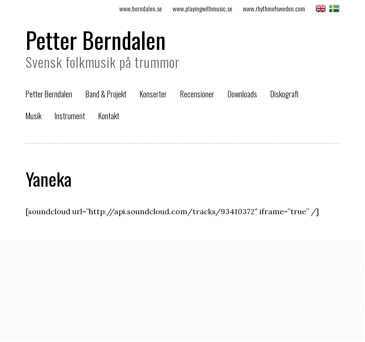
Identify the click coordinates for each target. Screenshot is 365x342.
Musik (33, 116)
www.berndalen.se (140, 8)
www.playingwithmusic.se (202, 8)
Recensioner (197, 94)
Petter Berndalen (96, 40)
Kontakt (108, 116)
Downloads (242, 94)
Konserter (153, 94)
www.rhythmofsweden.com (274, 8)
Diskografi (284, 94)
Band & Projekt (106, 94)
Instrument (70, 116)
